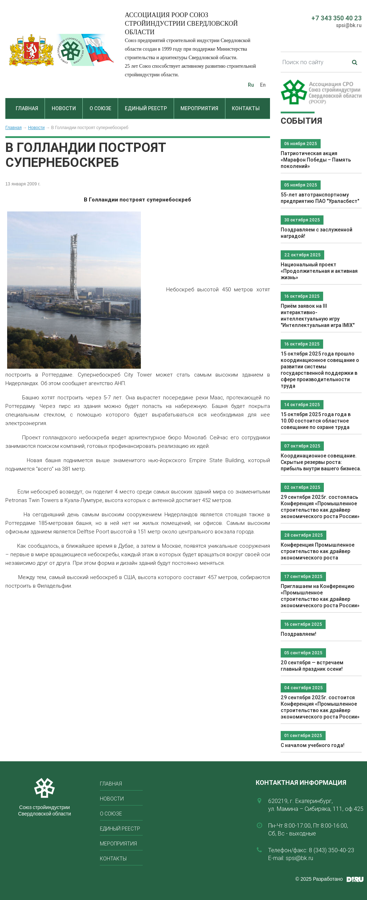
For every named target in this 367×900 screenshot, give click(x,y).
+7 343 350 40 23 (336, 18)
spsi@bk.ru (349, 25)
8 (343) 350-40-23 (331, 850)
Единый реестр (146, 108)
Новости (64, 108)
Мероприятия (199, 108)
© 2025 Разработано (319, 879)
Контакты (246, 108)
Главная (27, 108)
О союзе (100, 108)
